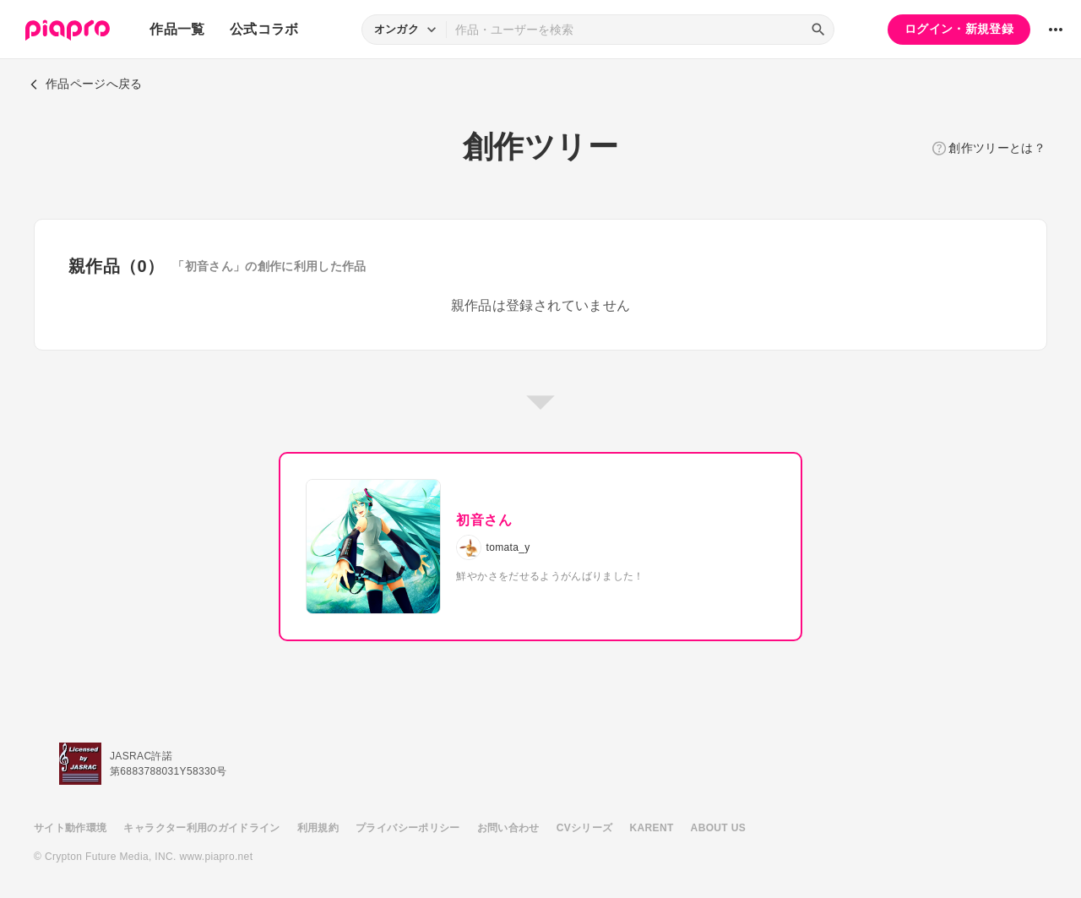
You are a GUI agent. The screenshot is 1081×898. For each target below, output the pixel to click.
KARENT (652, 828)
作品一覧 (176, 29)
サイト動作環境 (70, 828)
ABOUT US (718, 828)
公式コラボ (264, 29)
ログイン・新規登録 (958, 28)
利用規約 (318, 828)
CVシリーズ (585, 828)
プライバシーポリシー (408, 828)
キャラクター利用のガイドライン (201, 828)
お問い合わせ (508, 828)
